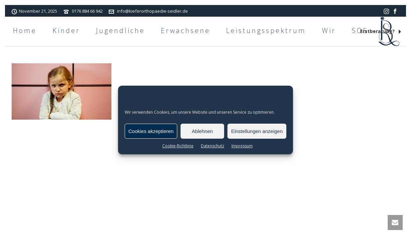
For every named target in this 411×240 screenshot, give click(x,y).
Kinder (66, 30)
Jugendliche (120, 30)
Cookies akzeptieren (151, 131)
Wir (329, 30)
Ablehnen (202, 131)
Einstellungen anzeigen (257, 131)
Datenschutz (212, 146)
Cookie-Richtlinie (178, 146)
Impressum (242, 146)
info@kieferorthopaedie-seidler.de (152, 11)
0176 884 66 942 (87, 11)
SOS (360, 30)
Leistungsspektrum (266, 30)
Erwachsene (185, 30)
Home (25, 30)
